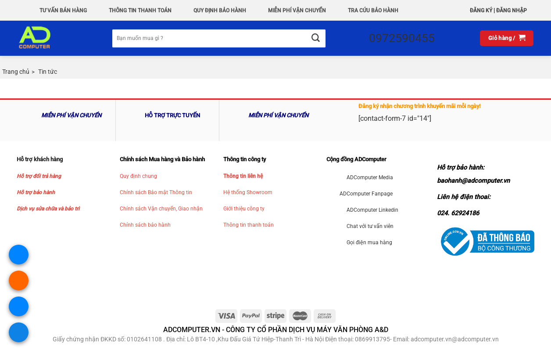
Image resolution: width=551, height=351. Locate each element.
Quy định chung (138, 176)
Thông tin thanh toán (248, 225)
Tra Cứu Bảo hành (373, 10)
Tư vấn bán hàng (63, 10)
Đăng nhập (511, 10)
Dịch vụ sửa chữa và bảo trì (48, 209)
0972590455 (402, 38)
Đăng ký (481, 10)
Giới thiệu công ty (244, 209)
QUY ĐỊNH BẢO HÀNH (219, 10)
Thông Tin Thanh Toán (140, 10)
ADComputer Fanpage (366, 194)
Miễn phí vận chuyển (297, 10)
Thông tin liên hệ (243, 176)
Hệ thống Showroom (247, 192)
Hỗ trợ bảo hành (36, 192)
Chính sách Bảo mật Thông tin (156, 192)
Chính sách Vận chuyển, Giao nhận (161, 209)
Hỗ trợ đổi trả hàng (39, 176)
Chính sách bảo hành (145, 225)
